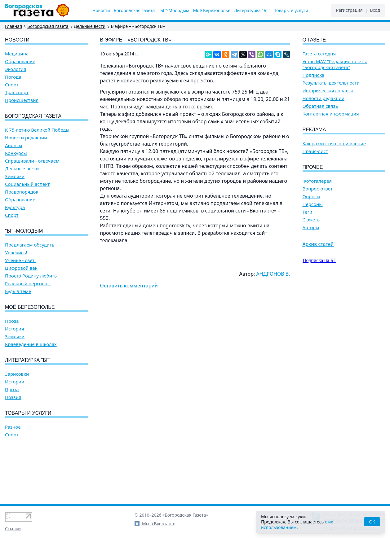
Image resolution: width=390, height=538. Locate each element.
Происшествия (21, 100)
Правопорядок (21, 192)
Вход (375, 10)
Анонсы (13, 145)
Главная (13, 26)
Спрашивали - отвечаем (32, 161)
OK (372, 522)
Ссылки (13, 528)
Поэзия (13, 397)
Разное (13, 427)
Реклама (314, 129)
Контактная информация (331, 114)
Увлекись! (16, 253)
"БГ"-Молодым (173, 10)
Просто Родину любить (31, 276)
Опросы (311, 196)
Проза (12, 321)
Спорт (12, 85)
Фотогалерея (317, 181)
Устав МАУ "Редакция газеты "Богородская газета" (335, 64)
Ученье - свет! (20, 260)
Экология (15, 69)
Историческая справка (328, 91)
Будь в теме (18, 291)
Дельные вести (89, 26)
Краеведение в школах (31, 344)
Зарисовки (17, 374)
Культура (15, 207)
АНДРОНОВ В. (273, 273)
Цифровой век (21, 268)
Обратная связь (320, 106)
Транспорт (17, 92)
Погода (13, 77)
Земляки (14, 176)
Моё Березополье (211, 10)
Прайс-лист (315, 151)
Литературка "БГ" (252, 10)
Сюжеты (312, 220)
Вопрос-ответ (318, 189)
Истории (14, 382)
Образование (20, 61)
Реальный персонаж (28, 283)
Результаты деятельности (331, 83)
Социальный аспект (27, 184)
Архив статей (318, 244)
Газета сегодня (319, 54)
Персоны (313, 204)
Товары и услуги (291, 10)
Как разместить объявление (334, 144)
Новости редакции (26, 138)
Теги (307, 212)
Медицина (17, 54)
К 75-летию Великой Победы (37, 130)
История (14, 329)
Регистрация (349, 10)
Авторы (311, 227)
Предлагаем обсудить (29, 245)
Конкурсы (16, 153)
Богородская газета (134, 10)
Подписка (314, 75)
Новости (101, 10)
